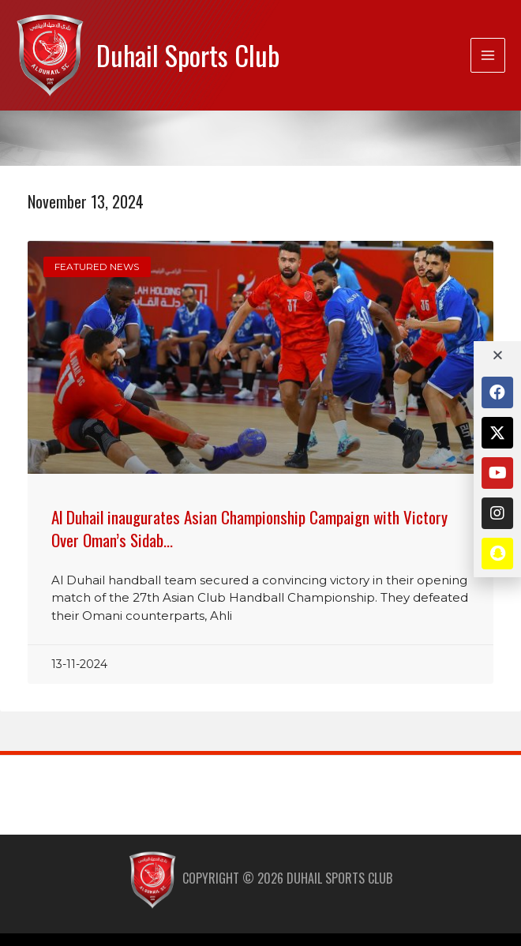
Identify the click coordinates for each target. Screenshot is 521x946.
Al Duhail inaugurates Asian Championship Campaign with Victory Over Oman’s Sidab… (249, 528)
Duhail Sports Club (187, 55)
